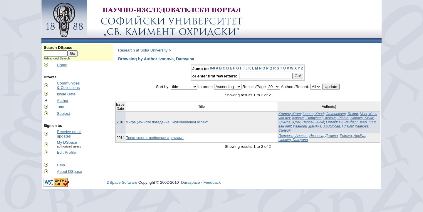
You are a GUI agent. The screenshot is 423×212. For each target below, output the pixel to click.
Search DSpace (58, 47)
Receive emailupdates (69, 134)
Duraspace (190, 182)
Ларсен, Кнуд (313, 122)
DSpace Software (122, 182)
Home (62, 65)
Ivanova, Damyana (307, 118)
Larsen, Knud (313, 114)
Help (61, 165)
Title (60, 107)
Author (62, 100)
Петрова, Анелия (293, 136)
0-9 (212, 68)
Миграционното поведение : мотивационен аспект (167, 122)
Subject (63, 113)
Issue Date (66, 94)
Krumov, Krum (289, 114)
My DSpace (67, 142)
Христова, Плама (338, 126)
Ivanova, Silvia (361, 118)
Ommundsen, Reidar (341, 114)
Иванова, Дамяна (307, 126)
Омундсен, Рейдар (341, 122)
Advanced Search (57, 58)
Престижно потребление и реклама (155, 138)
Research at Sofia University (142, 50)
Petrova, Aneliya (352, 136)
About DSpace (69, 171)
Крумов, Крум (289, 122)
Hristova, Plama (335, 118)
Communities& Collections (68, 85)
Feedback (212, 182)
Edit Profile (66, 152)
